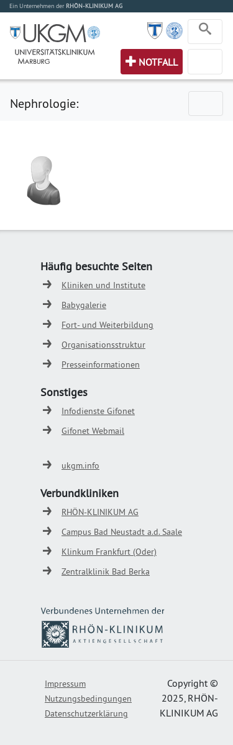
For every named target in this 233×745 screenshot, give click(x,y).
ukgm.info (80, 465)
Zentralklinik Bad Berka (106, 571)
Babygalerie (84, 305)
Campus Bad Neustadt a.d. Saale (122, 531)
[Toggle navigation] (205, 31)
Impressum (65, 683)
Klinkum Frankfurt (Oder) (109, 551)
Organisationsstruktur (103, 344)
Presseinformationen (101, 364)
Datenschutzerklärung (86, 713)
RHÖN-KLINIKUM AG (100, 512)
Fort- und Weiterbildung (107, 324)
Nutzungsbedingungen (88, 698)
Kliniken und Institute (103, 285)
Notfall (158, 62)
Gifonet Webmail (93, 430)
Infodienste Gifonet (98, 411)
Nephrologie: (44, 103)
